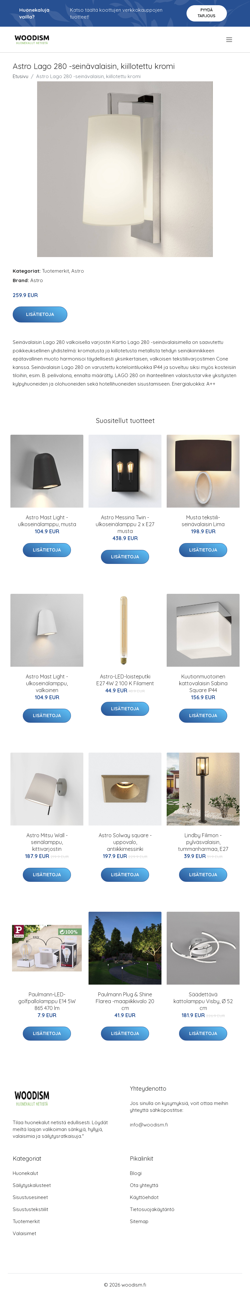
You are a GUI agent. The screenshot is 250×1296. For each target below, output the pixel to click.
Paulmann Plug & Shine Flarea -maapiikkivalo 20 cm (125, 1001)
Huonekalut (25, 1173)
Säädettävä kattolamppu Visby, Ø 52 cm (203, 1001)
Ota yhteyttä (144, 1185)
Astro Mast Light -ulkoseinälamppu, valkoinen (47, 683)
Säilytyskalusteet (32, 1185)
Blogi (136, 1173)
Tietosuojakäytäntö (152, 1209)
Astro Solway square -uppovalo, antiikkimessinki (125, 842)
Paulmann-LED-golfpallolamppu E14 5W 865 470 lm (47, 1001)
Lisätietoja (40, 314)
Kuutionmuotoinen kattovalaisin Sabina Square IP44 (203, 683)
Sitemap (139, 1221)
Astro (77, 271)
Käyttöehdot (144, 1197)
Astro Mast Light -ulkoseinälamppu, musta (47, 520)
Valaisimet (24, 1233)
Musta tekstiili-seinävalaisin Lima (203, 520)
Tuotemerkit (55, 271)
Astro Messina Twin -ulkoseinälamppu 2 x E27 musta (125, 524)
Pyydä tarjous (206, 12)
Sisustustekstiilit (30, 1209)
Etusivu (20, 76)
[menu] (229, 40)
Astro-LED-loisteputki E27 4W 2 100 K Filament (125, 680)
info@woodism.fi (149, 1125)
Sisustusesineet (30, 1197)
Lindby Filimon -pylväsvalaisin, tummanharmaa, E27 (203, 842)
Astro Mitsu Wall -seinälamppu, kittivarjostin (47, 842)
